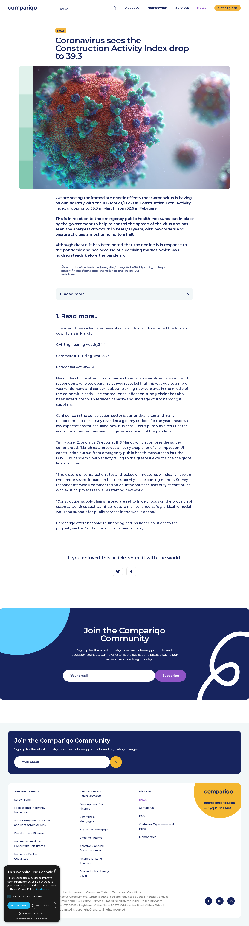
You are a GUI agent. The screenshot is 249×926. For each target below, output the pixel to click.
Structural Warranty (27, 791)
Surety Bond (22, 799)
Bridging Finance (91, 837)
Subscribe (170, 676)
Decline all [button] (44, 905)
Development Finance (29, 833)
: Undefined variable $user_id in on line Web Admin (113, 271)
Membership (147, 837)
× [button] (55, 870)
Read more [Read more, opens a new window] (42, 889)
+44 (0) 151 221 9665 (217, 808)
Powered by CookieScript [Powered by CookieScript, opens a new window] (31, 918)
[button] (9, 896)
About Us (145, 791)
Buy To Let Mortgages (94, 829)
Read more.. (126, 294)
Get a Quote (227, 8)
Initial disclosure (70, 892)
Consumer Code (97, 892)
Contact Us (146, 808)
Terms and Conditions (127, 892)
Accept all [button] (19, 905)
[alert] (32, 893)
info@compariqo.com (219, 803)
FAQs (142, 816)
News (201, 8)
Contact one (95, 528)
